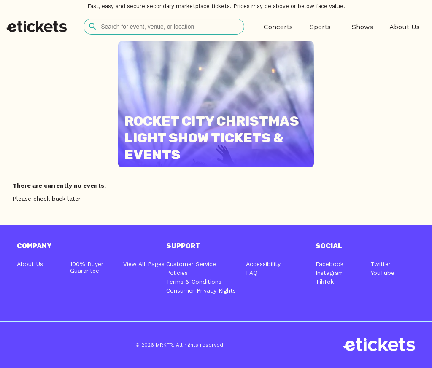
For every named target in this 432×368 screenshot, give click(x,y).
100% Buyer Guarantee (86, 267)
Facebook (329, 264)
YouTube (382, 272)
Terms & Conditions (193, 281)
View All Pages (144, 264)
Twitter (380, 264)
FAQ (252, 272)
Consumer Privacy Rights (201, 290)
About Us (30, 264)
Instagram (330, 272)
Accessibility (263, 264)
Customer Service (191, 264)
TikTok (325, 281)
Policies (177, 272)
